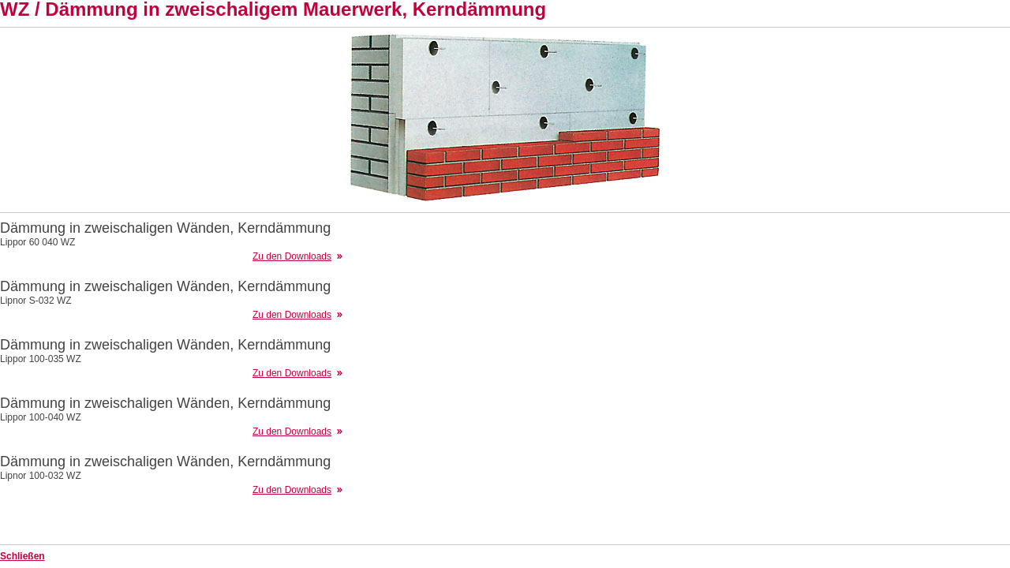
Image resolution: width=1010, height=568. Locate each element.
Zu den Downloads (291, 256)
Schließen (22, 556)
